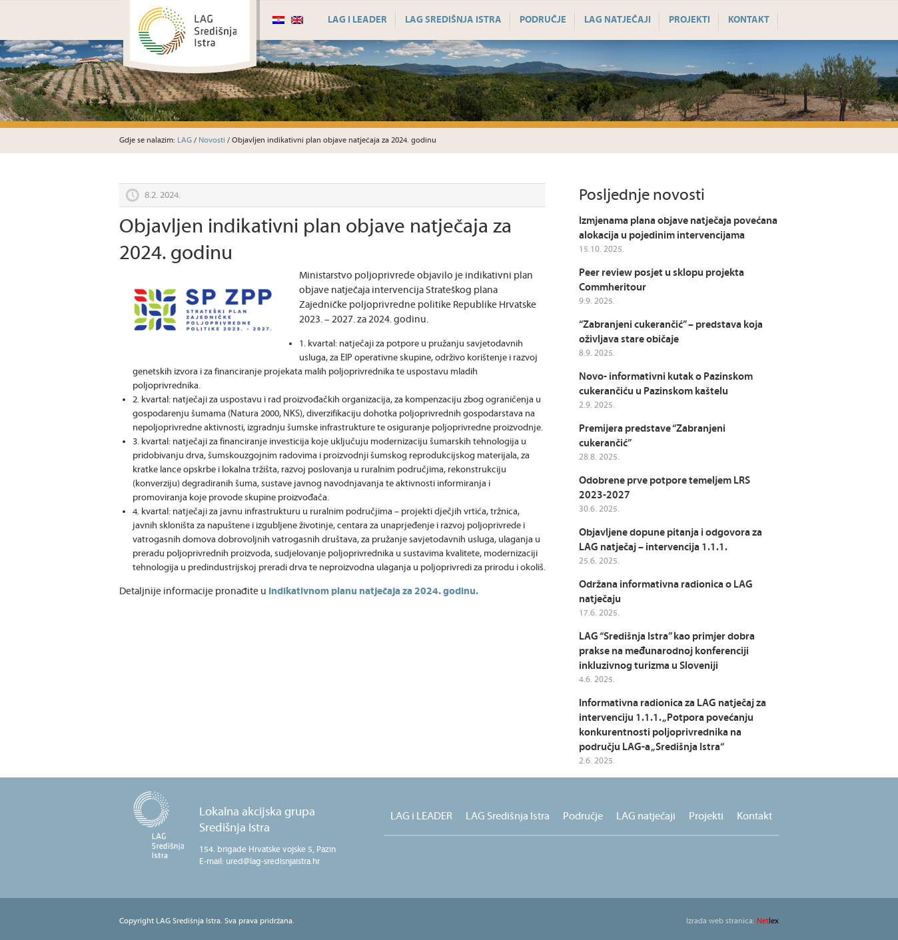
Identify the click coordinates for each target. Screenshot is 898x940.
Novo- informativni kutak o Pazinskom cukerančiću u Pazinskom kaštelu (666, 384)
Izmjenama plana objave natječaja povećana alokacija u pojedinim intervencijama (678, 228)
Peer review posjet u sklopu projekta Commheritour (661, 280)
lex (732, 921)
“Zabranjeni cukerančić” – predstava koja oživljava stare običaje (671, 332)
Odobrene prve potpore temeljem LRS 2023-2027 (664, 488)
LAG (184, 140)
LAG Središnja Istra (453, 20)
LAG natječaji (617, 20)
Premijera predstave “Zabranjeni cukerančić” (652, 436)
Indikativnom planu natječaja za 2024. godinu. (373, 591)
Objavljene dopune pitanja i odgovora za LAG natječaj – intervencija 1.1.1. (670, 540)
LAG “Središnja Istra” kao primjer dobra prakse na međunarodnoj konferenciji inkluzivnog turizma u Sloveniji (667, 651)
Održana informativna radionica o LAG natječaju (666, 592)
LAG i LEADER (357, 20)
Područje (543, 20)
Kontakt (748, 20)
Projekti (689, 20)
